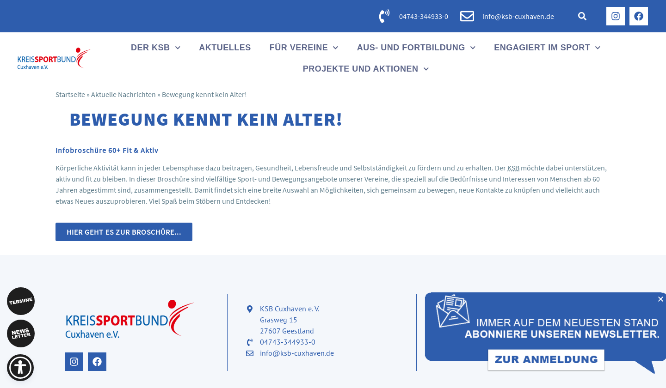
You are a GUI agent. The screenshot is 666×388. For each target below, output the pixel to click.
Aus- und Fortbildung (416, 47)
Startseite (70, 94)
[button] (582, 16)
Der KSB (155, 47)
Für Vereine (304, 47)
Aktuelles (225, 47)
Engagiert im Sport (547, 47)
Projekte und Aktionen (366, 69)
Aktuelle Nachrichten (123, 94)
